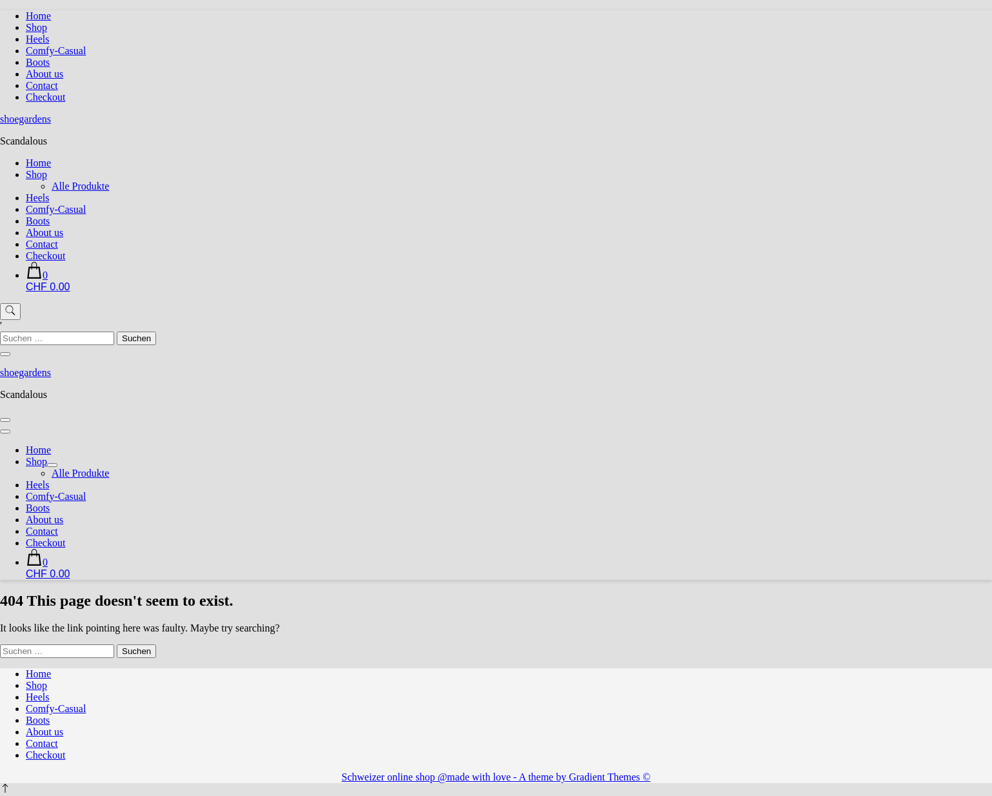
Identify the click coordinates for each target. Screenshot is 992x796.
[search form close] (5, 354)
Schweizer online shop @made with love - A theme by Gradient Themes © (496, 776)
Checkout (45, 97)
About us (44, 73)
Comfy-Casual (56, 50)
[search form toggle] (10, 311)
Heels (37, 39)
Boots (38, 62)
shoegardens (25, 119)
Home (38, 15)
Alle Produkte (80, 186)
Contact (42, 85)
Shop (36, 27)
